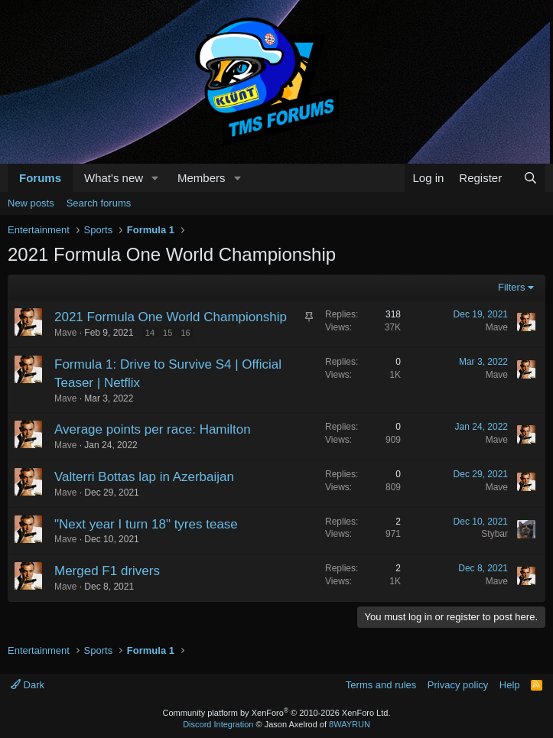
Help (509, 685)
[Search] (530, 178)
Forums (40, 177)
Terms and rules (381, 685)
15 (167, 332)
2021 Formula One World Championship (170, 317)
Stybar (494, 533)
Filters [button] (511, 287)
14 (150, 332)
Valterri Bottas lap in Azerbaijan (144, 477)
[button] (155, 178)
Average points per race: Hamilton (152, 429)
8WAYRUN (349, 724)
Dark (27, 685)
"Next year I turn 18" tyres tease (146, 524)
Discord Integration (218, 724)
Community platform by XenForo (277, 712)
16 (185, 332)
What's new (113, 177)
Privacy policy (458, 685)
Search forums (99, 203)
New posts (31, 203)
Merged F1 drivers (107, 571)
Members (201, 177)
